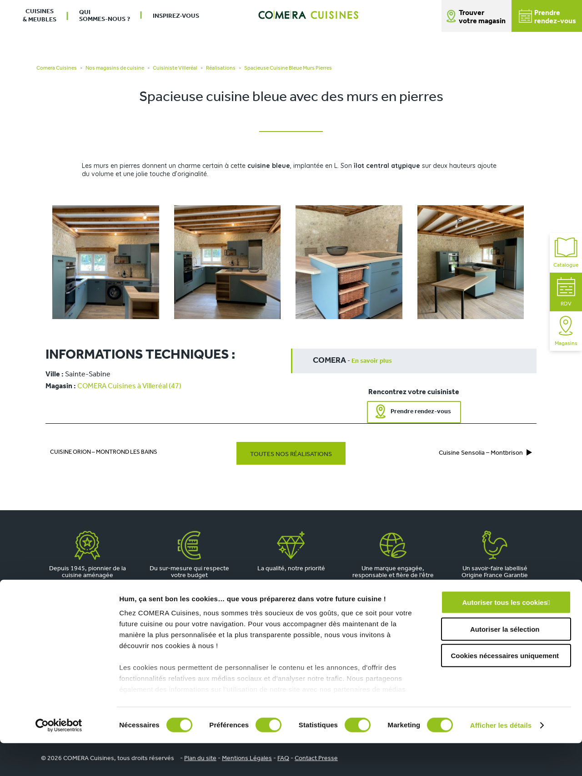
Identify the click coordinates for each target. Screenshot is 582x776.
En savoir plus (371, 361)
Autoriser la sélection (505, 662)
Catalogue (565, 253)
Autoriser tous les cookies (504, 635)
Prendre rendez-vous (421, 411)
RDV (566, 292)
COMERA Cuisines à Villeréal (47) (129, 386)
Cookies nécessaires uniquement (505, 689)
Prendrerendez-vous (547, 17)
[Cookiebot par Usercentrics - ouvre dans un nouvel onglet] (59, 758)
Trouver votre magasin (482, 17)
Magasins (566, 331)
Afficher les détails (501, 758)
